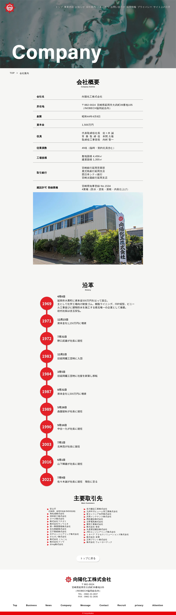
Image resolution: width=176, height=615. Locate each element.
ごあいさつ (103, 7)
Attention (157, 605)
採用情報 (131, 7)
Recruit (121, 605)
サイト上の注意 (161, 7)
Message (85, 605)
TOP (12, 73)
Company (66, 605)
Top (15, 605)
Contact (104, 605)
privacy (139, 605)
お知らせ (80, 7)
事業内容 (69, 7)
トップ (59, 7)
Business (31, 605)
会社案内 (91, 7)
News (48, 605)
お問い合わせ (118, 7)
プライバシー (145, 7)
